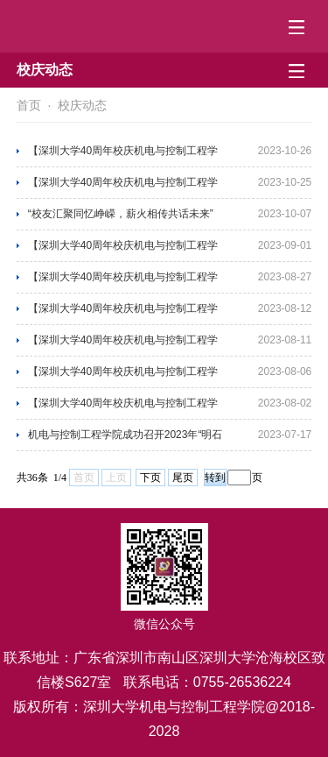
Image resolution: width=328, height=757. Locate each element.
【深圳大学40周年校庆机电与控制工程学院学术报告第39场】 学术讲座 (123, 376)
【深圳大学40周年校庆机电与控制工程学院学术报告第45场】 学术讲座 (123, 187)
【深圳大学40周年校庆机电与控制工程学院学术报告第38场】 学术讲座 (123, 408)
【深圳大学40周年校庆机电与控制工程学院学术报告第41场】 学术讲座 (123, 313)
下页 (150, 477)
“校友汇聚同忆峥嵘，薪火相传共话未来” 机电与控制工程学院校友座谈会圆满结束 (122, 219)
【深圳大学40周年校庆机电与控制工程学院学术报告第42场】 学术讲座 (123, 282)
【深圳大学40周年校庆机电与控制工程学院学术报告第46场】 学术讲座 (123, 155)
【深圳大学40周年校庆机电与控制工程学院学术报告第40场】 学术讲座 (123, 345)
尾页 (182, 477)
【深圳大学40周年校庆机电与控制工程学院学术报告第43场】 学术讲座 (123, 250)
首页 (29, 105)
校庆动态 (82, 105)
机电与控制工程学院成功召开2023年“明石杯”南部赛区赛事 (125, 439)
